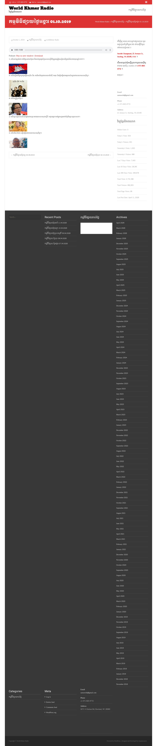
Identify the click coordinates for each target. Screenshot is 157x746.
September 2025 (122, 259)
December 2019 (122, 616)
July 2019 (119, 642)
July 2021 (119, 518)
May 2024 (120, 342)
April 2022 (120, 471)
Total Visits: (121, 179)
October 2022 (121, 440)
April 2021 (120, 534)
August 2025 (121, 264)
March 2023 (120, 414)
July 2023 (120, 394)
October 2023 (121, 378)
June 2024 (120, 337)
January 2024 (121, 362)
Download (39, 55)
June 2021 (120, 523)
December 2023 (122, 368)
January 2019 (121, 673)
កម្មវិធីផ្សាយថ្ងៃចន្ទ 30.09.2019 (22, 155)
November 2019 (122, 622)
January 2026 (121, 238)
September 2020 (122, 570)
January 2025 (121, 300)
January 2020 (121, 611)
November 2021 (122, 497)
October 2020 (121, 565)
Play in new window (24, 55)
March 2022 (120, 476)
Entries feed (50, 702)
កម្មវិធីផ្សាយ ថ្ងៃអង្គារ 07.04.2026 (56, 243)
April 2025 (120, 285)
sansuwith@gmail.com (125, 95)
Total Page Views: (123, 191)
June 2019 (120, 648)
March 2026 (120, 228)
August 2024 (120, 326)
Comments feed (51, 707)
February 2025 (121, 295)
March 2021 (120, 539)
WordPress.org (51, 712)
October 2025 (121, 254)
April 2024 (120, 347)
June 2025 (120, 274)
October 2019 (121, 627)
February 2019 (121, 668)
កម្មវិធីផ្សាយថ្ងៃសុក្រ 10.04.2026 (56, 228)
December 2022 (122, 430)
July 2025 (120, 269)
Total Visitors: (122, 185)
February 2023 (121, 419)
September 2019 (122, 632)
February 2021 (121, 544)
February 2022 (121, 482)
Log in (48, 696)
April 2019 (120, 658)
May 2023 (120, 404)
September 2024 (122, 321)
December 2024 (122, 305)
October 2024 (121, 316)
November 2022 (122, 435)
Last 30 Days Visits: (124, 166)
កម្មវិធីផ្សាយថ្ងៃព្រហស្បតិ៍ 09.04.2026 (57, 233)
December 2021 (122, 492)
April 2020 (120, 596)
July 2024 (119, 331)
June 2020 (120, 585)
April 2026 (120, 222)
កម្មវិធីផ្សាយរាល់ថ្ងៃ (137, 10)
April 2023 (120, 409)
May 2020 (120, 591)
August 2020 (121, 575)
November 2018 (122, 684)
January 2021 (121, 549)
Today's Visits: (122, 135)
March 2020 (120, 601)
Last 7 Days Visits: (124, 160)
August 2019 (120, 637)
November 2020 (122, 559)
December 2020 (122, 554)
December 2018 (122, 679)
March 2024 (120, 352)
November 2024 (122, 311)
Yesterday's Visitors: (124, 154)
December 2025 (122, 243)
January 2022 (121, 487)
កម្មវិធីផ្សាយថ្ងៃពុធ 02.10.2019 (99, 155)
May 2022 (120, 466)
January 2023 (121, 425)
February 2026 (121, 233)
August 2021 (120, 513)
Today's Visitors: (123, 142)
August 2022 (121, 451)
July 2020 (120, 580)
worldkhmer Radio (52, 39)
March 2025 (120, 290)
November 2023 (122, 373)
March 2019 (120, 663)
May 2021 (120, 528)
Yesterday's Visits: (124, 148)
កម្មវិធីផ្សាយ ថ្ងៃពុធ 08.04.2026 (55, 238)
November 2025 (122, 248)
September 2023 (122, 383)
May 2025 (120, 280)
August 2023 (121, 388)
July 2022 (120, 456)
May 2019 (120, 653)
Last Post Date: (122, 197)
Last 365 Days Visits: (125, 172)
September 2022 (122, 445)
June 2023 (120, 399)
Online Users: (122, 129)
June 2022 (120, 461)
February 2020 (121, 606)
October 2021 (121, 502)
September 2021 (122, 508)
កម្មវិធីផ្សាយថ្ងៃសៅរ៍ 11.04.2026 (56, 222)
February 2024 (121, 357)
